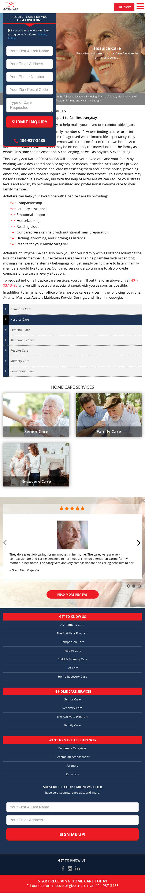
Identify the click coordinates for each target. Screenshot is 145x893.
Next (139, 543)
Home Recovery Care (72, 677)
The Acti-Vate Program (72, 633)
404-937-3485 (29, 140)
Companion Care (22, 371)
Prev (5, 543)
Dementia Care (20, 309)
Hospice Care (19, 319)
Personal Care (20, 330)
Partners (72, 766)
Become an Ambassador (72, 757)
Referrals (72, 774)
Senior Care (72, 699)
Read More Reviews (72, 594)
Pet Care (72, 668)
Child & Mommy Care (72, 659)
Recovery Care (72, 708)
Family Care (72, 725)
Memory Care (19, 361)
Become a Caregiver (72, 748)
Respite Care (19, 350)
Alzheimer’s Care (22, 340)
